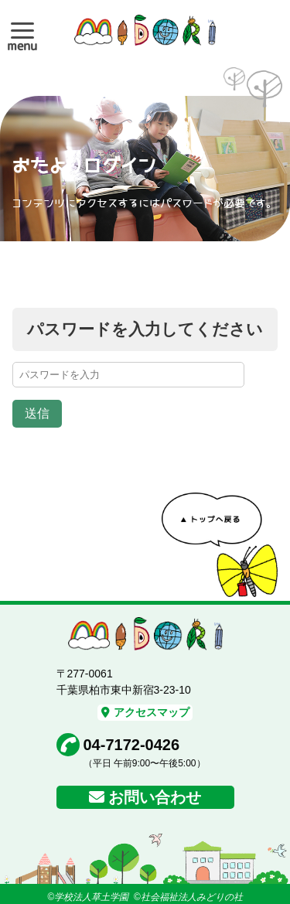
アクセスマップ (145, 712)
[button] (22, 30)
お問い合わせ (154, 797)
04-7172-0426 (132, 744)
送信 (37, 413)
